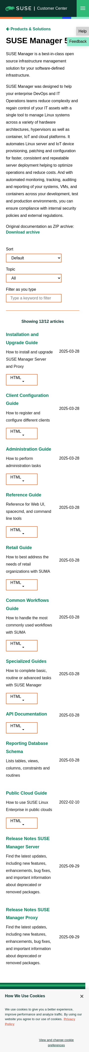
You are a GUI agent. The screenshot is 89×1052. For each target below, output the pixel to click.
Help (83, 31)
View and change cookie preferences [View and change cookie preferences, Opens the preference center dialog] (56, 1042)
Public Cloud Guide (26, 793)
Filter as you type (21, 289)
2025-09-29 (69, 866)
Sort (9, 249)
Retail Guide (19, 547)
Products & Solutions (28, 29)
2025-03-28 (69, 351)
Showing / (43, 321)
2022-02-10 (69, 802)
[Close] (81, 996)
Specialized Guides (26, 661)
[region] (44, 1020)
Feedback (78, 41)
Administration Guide (28, 449)
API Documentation (26, 714)
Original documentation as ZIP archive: (40, 226)
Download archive (23, 232)
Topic (10, 269)
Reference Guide (23, 494)
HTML (15, 378)
